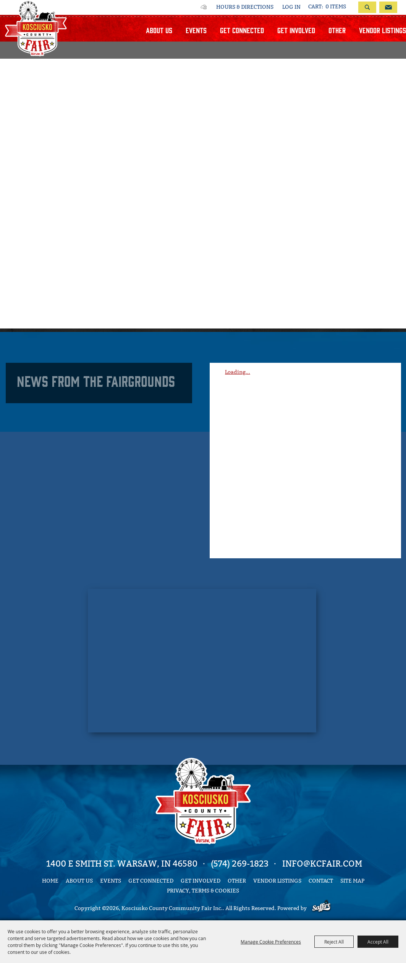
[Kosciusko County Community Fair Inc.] (36, 28)
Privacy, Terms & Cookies (203, 891)
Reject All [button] (334, 942)
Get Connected (242, 30)
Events (196, 30)
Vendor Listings (382, 30)
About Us (159, 30)
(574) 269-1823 (240, 864)
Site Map (352, 881)
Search (367, 7)
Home (50, 881)
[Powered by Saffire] (321, 908)
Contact (321, 881)
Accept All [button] (377, 942)
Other (337, 30)
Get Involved (296, 30)
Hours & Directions (244, 7)
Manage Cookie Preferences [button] (271, 942)
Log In (291, 7)
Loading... (237, 372)
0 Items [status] (335, 7)
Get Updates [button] (388, 7)
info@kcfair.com (322, 864)
